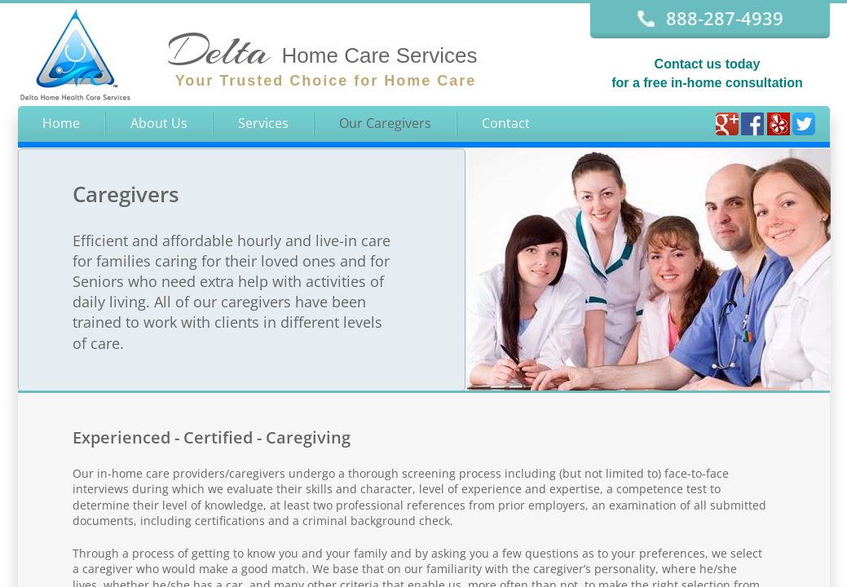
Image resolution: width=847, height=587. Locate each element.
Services (263, 123)
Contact (506, 123)
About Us (158, 123)
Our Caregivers (385, 123)
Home (61, 123)
